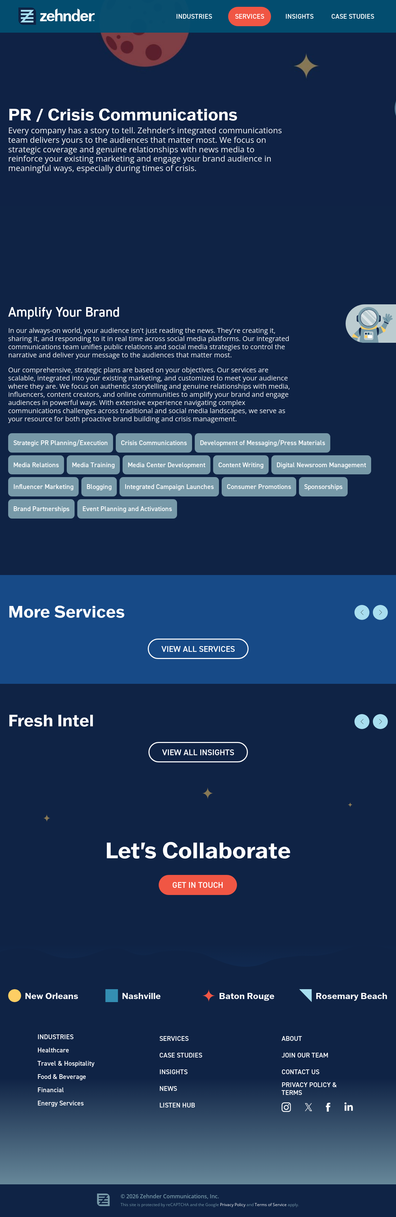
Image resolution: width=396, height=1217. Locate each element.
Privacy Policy (232, 1204)
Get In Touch (198, 885)
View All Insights (198, 752)
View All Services (198, 648)
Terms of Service (271, 1204)
